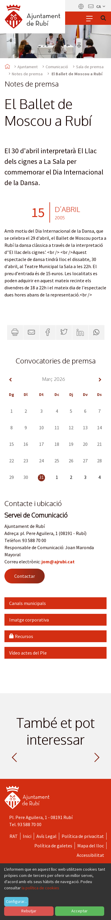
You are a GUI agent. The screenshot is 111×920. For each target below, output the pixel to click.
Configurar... (16, 901)
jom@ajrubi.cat (58, 562)
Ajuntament (27, 66)
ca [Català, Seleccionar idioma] (101, 6)
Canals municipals (27, 603)
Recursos (21, 636)
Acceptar (79, 911)
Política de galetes (53, 846)
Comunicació (57, 66)
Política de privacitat (83, 836)
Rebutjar (28, 911)
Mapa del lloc (90, 846)
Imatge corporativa (29, 620)
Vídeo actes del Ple (28, 653)
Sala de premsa (90, 66)
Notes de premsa (27, 73)
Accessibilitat (90, 855)
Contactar (24, 576)
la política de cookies (40, 887)
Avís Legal (46, 836)
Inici (27, 836)
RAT (13, 836)
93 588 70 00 (29, 824)
